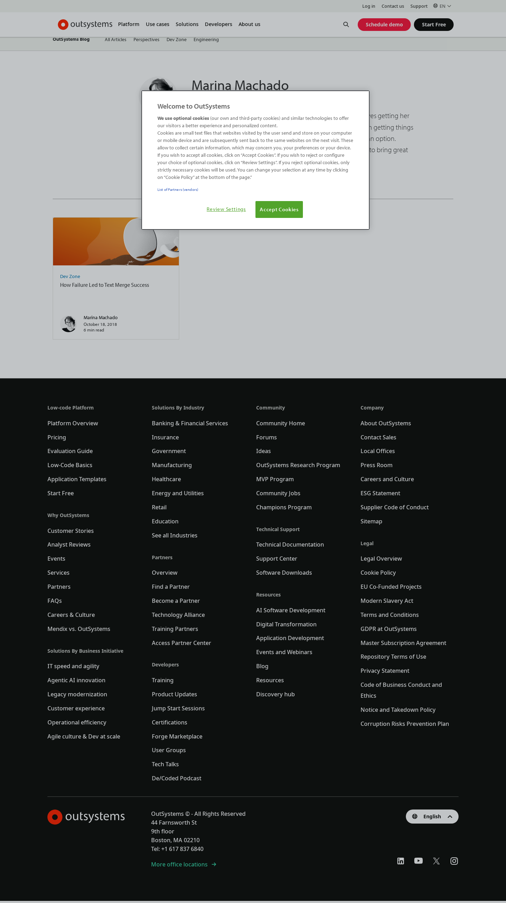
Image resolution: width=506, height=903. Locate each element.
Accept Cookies (279, 209)
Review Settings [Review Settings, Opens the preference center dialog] (226, 208)
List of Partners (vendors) (177, 189)
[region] (255, 160)
